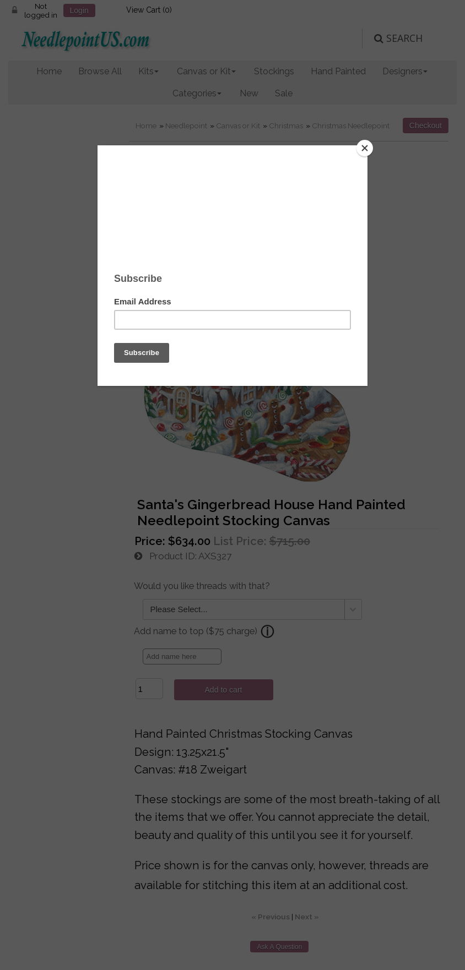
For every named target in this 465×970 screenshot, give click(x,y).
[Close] (364, 148)
